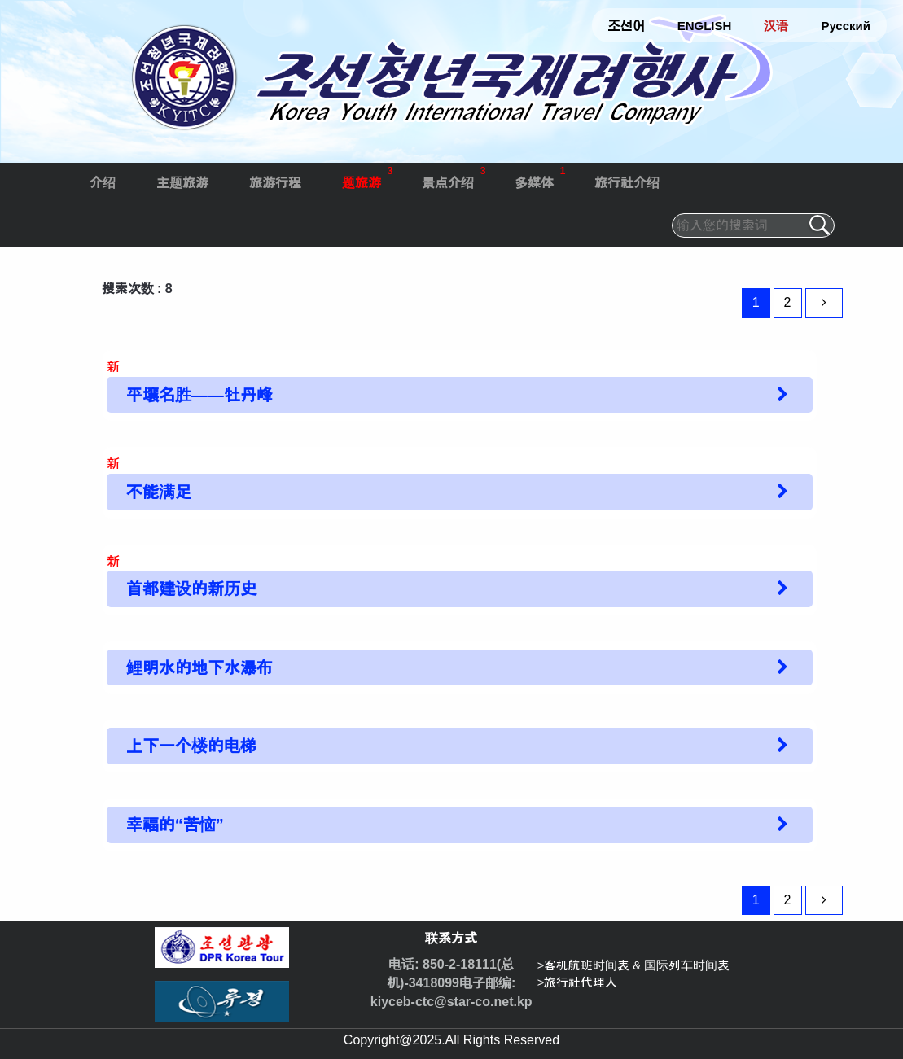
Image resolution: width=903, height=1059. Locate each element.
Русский (845, 26)
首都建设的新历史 (191, 588)
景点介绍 (454, 176)
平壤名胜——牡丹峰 (199, 395)
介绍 (103, 183)
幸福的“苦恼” (175, 825)
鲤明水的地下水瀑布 (199, 667)
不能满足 (158, 492)
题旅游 (367, 176)
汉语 (776, 26)
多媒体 (540, 176)
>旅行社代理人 (577, 982)
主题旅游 (182, 183)
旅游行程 (275, 183)
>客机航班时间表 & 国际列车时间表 (633, 965)
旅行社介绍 (627, 183)
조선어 (626, 26)
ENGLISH (704, 26)
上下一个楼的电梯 (191, 746)
